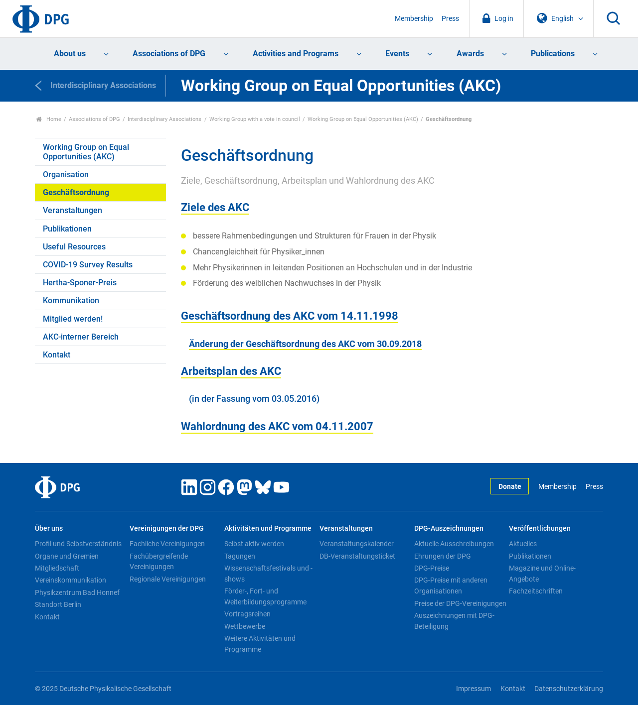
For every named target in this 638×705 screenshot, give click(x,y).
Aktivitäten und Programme (268, 528)
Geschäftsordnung (76, 192)
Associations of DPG (169, 53)
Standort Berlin (58, 604)
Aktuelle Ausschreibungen (454, 544)
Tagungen (239, 556)
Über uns (49, 528)
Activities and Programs (295, 53)
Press (450, 18)
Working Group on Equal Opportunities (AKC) (363, 119)
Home (48, 119)
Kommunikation (71, 300)
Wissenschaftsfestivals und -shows (268, 573)
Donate (509, 486)
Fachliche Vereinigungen (167, 544)
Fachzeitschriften (536, 591)
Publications (553, 53)
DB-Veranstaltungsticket (357, 556)
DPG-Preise (431, 568)
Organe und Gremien (67, 556)
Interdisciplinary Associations (164, 119)
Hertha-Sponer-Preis (80, 282)
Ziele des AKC (215, 207)
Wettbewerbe (244, 626)
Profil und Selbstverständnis (78, 544)
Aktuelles (523, 544)
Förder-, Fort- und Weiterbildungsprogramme (265, 596)
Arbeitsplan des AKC (231, 370)
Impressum (473, 689)
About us (70, 53)
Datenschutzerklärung (568, 689)
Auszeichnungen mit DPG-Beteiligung (454, 620)
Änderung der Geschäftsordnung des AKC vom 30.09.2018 (305, 344)
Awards (470, 53)
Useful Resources (74, 246)
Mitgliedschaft (57, 568)
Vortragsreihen (247, 614)
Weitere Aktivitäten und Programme (260, 643)
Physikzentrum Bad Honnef (77, 592)
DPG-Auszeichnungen (448, 528)
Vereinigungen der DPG (167, 528)
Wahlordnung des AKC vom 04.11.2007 (277, 426)
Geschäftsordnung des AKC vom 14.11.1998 (289, 315)
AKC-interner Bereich (81, 337)
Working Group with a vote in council (254, 119)
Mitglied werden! (73, 319)
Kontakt (56, 354)
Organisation (66, 174)
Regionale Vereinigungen (168, 579)
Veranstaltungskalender (356, 544)
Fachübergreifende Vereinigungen (159, 561)
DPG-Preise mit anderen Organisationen (450, 585)
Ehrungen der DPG (442, 556)
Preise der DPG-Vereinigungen (460, 603)
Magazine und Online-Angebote (542, 573)
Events (397, 53)
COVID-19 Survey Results (88, 264)
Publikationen (67, 229)
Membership (414, 18)
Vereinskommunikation (70, 580)
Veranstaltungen (72, 210)
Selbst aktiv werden (254, 544)
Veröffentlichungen (540, 528)
